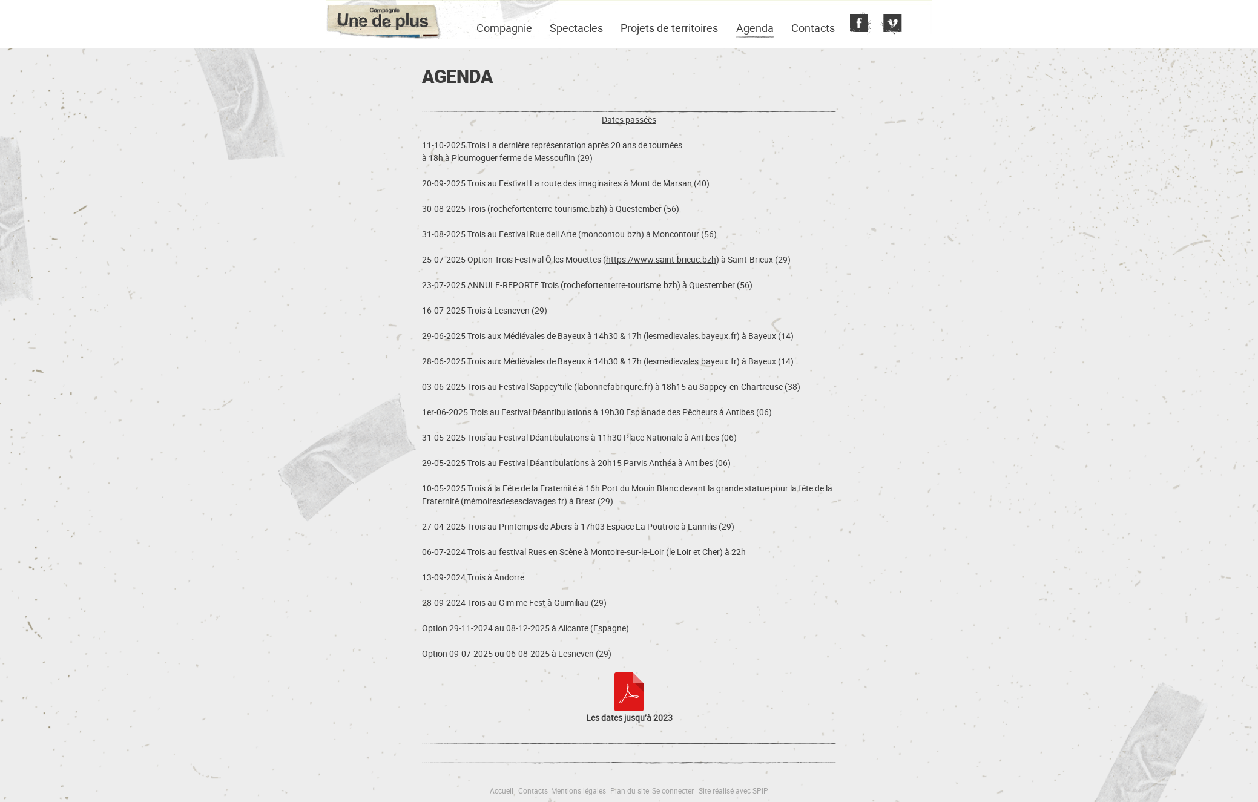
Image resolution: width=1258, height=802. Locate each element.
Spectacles (576, 28)
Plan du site (629, 790)
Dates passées (629, 119)
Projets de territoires (669, 28)
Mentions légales (578, 790)
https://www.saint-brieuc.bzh (661, 259)
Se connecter (673, 790)
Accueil (501, 790)
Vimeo (890, 24)
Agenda (755, 28)
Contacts (813, 28)
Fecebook (859, 24)
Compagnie (504, 28)
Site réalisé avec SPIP (733, 790)
